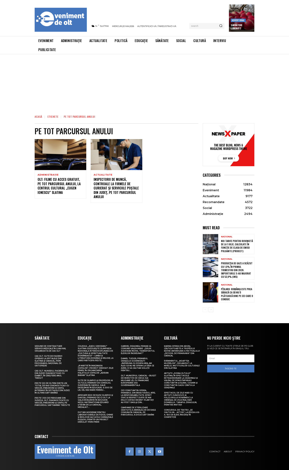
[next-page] (211, 309)
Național (226, 237)
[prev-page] (205, 309)
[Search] (220, 26)
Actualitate (103, 175)
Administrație (48, 175)
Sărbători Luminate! (236, 26)
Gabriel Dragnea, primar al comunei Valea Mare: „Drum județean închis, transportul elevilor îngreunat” (138, 350)
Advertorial (238, 20)
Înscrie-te (230, 368)
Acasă (38, 116)
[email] (230, 358)
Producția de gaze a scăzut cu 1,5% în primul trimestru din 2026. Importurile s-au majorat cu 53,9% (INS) (237, 270)
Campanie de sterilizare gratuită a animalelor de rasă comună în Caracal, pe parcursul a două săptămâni (138, 411)
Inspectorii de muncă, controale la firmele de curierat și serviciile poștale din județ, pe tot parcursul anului (116, 188)
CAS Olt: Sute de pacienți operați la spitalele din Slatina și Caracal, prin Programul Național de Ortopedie (48, 361)
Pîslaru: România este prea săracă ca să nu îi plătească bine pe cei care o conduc (237, 294)
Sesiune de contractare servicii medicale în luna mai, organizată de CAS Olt (50, 348)
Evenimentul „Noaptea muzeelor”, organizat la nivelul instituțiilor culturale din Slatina (182, 364)
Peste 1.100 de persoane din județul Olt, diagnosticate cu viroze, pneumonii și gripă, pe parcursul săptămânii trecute (52, 401)
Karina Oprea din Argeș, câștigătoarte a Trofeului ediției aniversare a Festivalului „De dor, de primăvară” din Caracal (182, 351)
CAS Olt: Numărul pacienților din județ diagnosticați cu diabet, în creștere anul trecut (51, 374)
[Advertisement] (144, 82)
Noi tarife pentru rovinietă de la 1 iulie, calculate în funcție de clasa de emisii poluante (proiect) (237, 246)
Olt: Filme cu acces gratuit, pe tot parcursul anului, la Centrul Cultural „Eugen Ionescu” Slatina (59, 186)
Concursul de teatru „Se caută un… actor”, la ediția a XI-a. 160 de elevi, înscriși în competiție (182, 413)
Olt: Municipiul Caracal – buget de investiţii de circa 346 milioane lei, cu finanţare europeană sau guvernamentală (138, 380)
